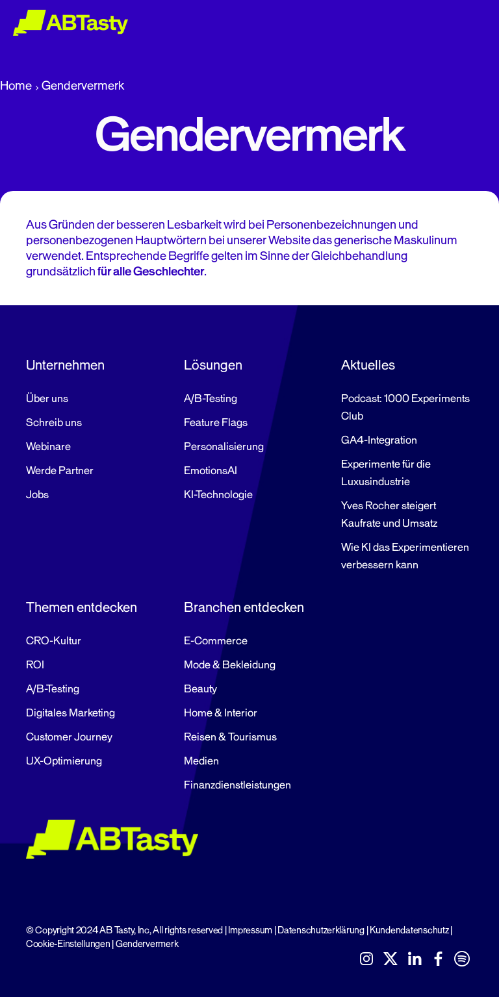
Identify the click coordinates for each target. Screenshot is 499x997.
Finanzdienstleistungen (237, 785)
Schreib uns (54, 423)
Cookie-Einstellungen (68, 944)
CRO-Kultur (53, 641)
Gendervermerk (147, 944)
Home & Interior (220, 713)
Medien (201, 761)
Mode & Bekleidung (229, 665)
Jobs (37, 495)
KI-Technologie (218, 495)
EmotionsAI (210, 471)
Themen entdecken (81, 607)
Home (16, 85)
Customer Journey (69, 737)
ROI (35, 665)
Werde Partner (60, 471)
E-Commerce (216, 641)
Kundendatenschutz (409, 930)
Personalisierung (224, 447)
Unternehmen (65, 365)
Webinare (48, 447)
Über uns (47, 399)
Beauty (200, 689)
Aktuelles (368, 365)
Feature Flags (216, 423)
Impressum (250, 930)
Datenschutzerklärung (321, 930)
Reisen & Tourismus (230, 737)
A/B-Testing (210, 399)
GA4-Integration (379, 440)
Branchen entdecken (244, 607)
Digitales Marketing (70, 713)
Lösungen (213, 365)
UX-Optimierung (64, 761)
